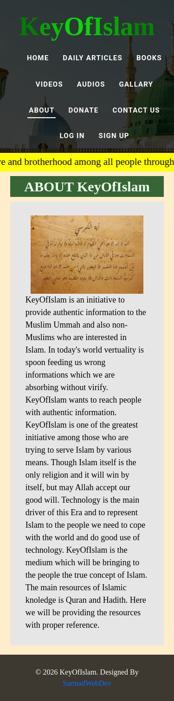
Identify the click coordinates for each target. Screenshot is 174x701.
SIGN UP (113, 136)
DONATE (83, 110)
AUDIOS (91, 84)
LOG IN (71, 136)
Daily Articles (92, 58)
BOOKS (149, 58)
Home (38, 58)
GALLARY (136, 84)
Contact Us (136, 110)
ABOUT (41, 110)
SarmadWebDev (87, 683)
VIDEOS (49, 84)
